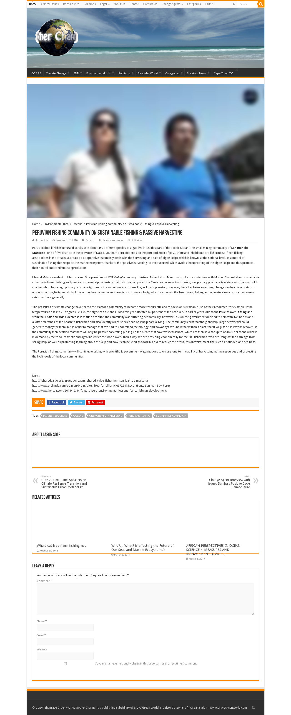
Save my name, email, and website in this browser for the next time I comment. (146, 663)
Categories (194, 4)
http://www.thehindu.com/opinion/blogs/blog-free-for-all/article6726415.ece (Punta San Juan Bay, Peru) (101, 385)
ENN (76, 73)
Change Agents (171, 4)
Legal (103, 4)
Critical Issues (50, 4)
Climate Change (56, 73)
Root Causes (71, 4)
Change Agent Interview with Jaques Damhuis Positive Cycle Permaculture (226, 482)
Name (42, 621)
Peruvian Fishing (139, 415)
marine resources (55, 415)
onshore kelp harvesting (105, 415)
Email (41, 635)
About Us (119, 4)
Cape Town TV (223, 73)
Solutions (90, 4)
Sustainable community (171, 415)
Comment (44, 581)
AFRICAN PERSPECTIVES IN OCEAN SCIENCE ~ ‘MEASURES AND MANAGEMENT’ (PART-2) (213, 550)
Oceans (77, 224)
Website (42, 649)
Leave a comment (113, 240)
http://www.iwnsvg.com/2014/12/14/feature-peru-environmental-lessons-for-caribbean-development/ (99, 390)
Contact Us (150, 4)
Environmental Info (98, 73)
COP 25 (36, 73)
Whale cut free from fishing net (61, 546)
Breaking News (196, 73)
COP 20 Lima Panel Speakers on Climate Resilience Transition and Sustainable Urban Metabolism (64, 482)
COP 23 (210, 4)
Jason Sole (42, 240)
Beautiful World (148, 73)
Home (33, 4)
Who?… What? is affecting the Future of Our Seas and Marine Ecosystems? (142, 548)
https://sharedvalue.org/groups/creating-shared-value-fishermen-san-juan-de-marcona (90, 380)
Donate (134, 4)
